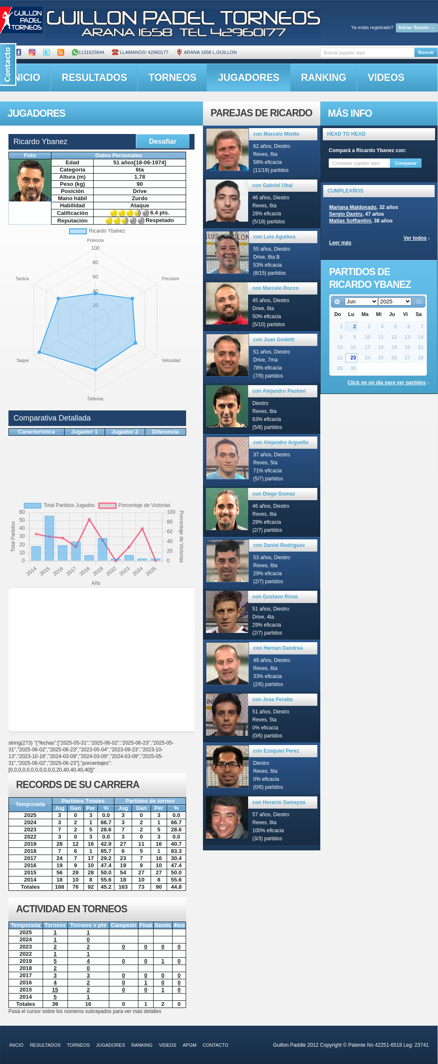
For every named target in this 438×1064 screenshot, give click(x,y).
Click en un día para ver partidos (387, 383)
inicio (16, 1045)
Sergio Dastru (345, 214)
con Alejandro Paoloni (279, 391)
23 (353, 358)
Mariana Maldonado (352, 207)
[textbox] (367, 52)
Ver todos (415, 238)
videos (386, 77)
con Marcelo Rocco (275, 288)
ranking (323, 77)
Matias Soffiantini (350, 221)
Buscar (426, 52)
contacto (215, 1045)
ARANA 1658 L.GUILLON (206, 52)
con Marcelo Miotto (276, 134)
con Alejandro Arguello (280, 442)
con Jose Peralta (272, 699)
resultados (94, 77)
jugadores (249, 77)
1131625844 (88, 52)
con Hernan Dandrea (278, 648)
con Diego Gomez (273, 494)
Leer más (340, 243)
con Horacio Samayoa (278, 802)
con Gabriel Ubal (272, 185)
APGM (189, 1045)
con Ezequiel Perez (276, 751)
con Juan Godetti (274, 340)
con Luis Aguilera (274, 237)
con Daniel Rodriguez (279, 545)
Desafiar (162, 141)
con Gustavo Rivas (275, 597)
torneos (172, 77)
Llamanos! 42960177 (140, 52)
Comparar (406, 163)
